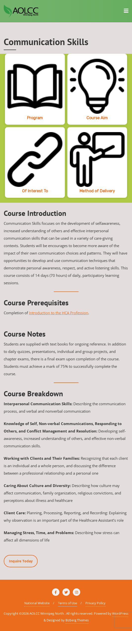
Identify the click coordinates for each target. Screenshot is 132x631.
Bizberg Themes (77, 620)
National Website (37, 603)
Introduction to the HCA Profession (58, 312)
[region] (66, 128)
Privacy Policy (95, 603)
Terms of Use (67, 603)
